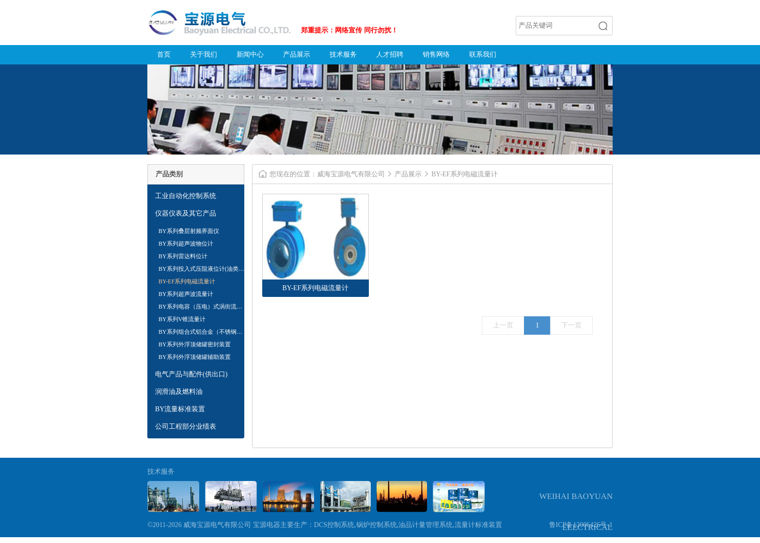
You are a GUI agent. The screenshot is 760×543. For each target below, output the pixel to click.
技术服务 (343, 54)
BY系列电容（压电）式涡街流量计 (200, 308)
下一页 (571, 325)
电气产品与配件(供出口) (191, 374)
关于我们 (203, 54)
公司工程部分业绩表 (185, 426)
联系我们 (482, 54)
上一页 (503, 325)
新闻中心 (250, 54)
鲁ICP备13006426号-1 (581, 524)
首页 (164, 54)
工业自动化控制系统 (185, 196)
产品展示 (296, 54)
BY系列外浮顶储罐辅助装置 (194, 357)
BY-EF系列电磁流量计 (186, 281)
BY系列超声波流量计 (185, 294)
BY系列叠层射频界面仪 (188, 231)
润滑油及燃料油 (179, 391)
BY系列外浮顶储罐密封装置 (194, 344)
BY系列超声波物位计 (185, 243)
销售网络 (436, 54)
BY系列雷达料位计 (182, 256)
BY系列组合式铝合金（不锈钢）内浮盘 (200, 333)
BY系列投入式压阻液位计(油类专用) (201, 270)
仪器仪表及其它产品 (185, 213)
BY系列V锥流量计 (182, 319)
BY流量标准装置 (180, 409)
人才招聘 (389, 54)
